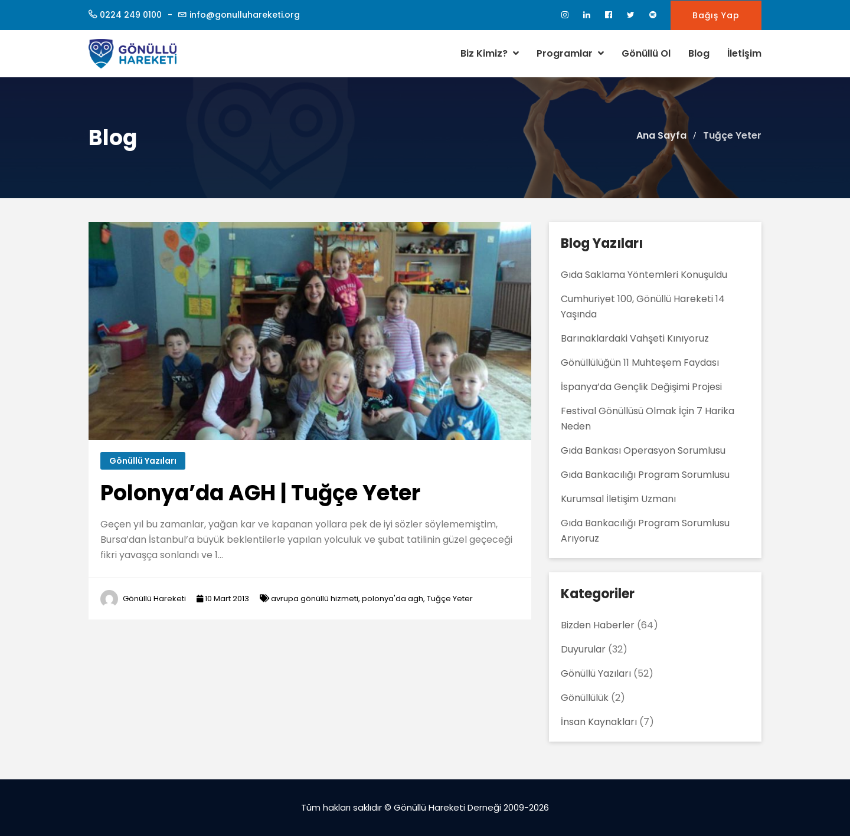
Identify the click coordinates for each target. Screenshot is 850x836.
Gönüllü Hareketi (154, 598)
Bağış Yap (716, 15)
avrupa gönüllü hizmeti (314, 598)
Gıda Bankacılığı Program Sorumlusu (645, 474)
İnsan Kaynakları (599, 722)
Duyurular (583, 649)
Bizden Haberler (598, 625)
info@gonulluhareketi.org (244, 15)
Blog (699, 53)
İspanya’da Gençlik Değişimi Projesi (641, 387)
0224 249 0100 (131, 15)
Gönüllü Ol (646, 53)
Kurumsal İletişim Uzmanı (618, 499)
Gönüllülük (585, 697)
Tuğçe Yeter (450, 598)
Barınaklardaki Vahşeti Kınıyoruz (635, 338)
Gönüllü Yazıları (142, 461)
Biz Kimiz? (489, 53)
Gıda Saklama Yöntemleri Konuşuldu (644, 274)
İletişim (744, 53)
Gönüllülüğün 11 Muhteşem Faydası (640, 362)
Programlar (570, 53)
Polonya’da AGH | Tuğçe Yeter (260, 493)
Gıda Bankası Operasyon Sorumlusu (643, 450)
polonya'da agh (392, 598)
